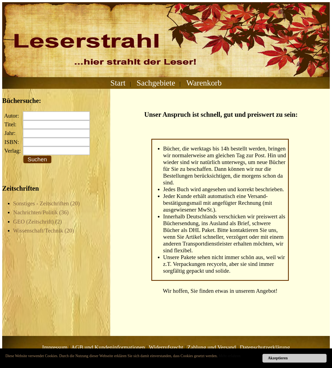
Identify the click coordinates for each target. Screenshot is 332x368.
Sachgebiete (156, 82)
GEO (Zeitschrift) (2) (37, 221)
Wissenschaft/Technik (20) (43, 230)
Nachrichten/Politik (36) (41, 212)
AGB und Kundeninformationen (108, 347)
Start (118, 82)
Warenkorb (204, 82)
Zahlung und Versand (211, 347)
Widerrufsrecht (166, 347)
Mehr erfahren (229, 356)
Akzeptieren (278, 358)
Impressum (54, 347)
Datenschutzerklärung (265, 347)
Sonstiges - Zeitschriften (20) (46, 203)
